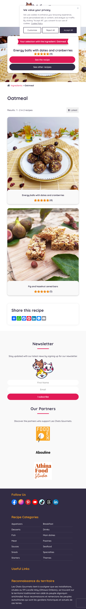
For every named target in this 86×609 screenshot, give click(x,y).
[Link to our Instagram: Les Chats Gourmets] (21, 502)
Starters (15, 557)
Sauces (15, 546)
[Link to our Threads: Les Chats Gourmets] (49, 502)
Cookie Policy (37, 23)
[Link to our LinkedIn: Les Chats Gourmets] (55, 502)
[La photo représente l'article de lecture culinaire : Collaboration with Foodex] (43, 434)
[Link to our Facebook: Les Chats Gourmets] (14, 502)
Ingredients (16, 85)
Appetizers (17, 523)
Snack (14, 552)
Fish (13, 535)
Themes (47, 557)
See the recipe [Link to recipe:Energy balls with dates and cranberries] (42, 59)
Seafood (47, 546)
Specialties (48, 552)
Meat (14, 540)
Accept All (68, 30)
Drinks (46, 529)
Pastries (47, 540)
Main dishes (49, 535)
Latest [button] (72, 110)
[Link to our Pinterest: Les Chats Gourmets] (28, 502)
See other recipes (42, 67)
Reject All (50, 30)
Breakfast (48, 523)
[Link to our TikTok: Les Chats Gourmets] (42, 502)
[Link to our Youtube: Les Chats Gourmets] (35, 502)
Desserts (15, 529)
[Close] (78, 8)
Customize (32, 30)
